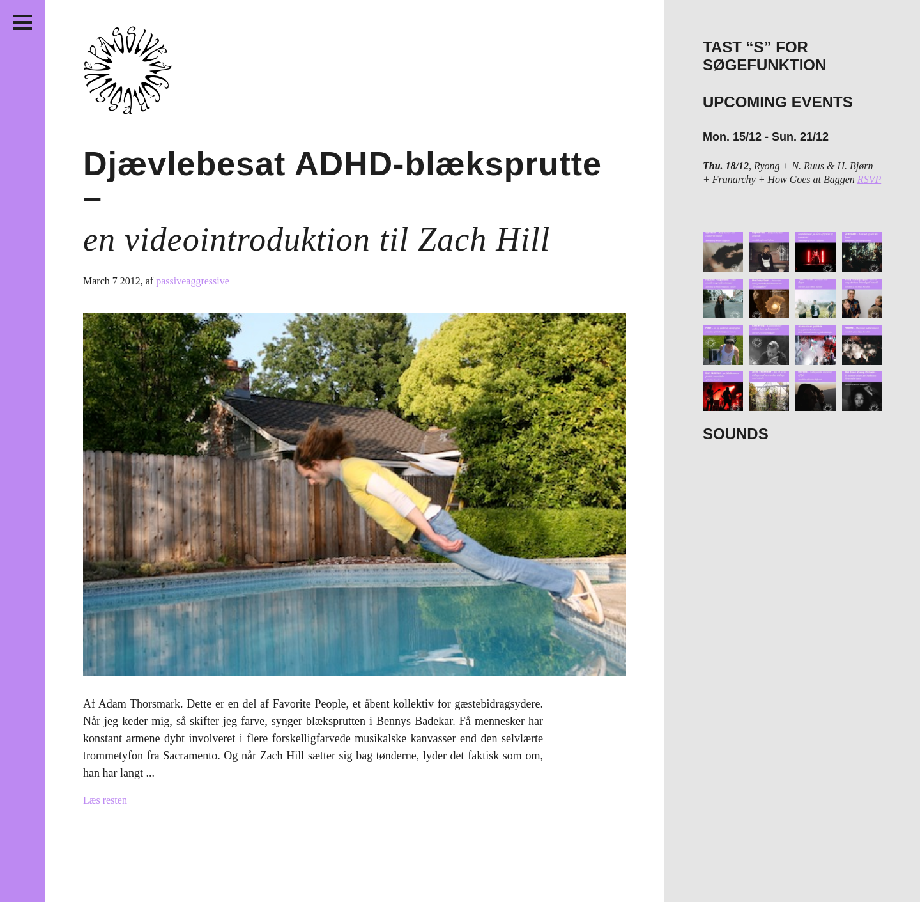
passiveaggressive (192, 281)
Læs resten (105, 800)
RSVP (869, 179)
